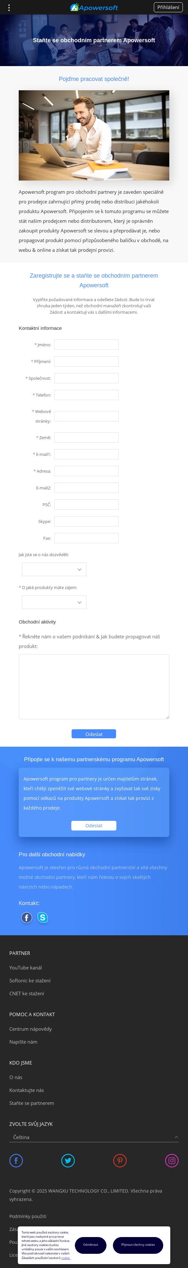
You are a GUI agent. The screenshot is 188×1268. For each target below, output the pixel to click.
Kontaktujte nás (26, 1090)
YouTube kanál (25, 967)
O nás (15, 1077)
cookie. (65, 1258)
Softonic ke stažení (30, 980)
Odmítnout (90, 1245)
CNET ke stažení (26, 993)
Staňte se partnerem (31, 1103)
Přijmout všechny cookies (138, 1245)
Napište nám (23, 1041)
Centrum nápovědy (30, 1029)
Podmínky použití (27, 1216)
